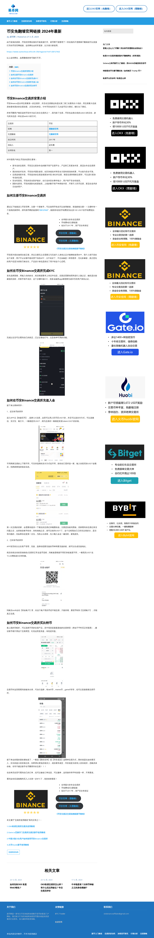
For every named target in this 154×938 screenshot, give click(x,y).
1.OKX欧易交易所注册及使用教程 (21, 826)
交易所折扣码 (26, 21)
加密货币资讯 (41, 21)
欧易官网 (58, 922)
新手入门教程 (12, 21)
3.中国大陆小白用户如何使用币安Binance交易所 (27, 838)
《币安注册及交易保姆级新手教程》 (71, 248)
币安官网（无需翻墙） (69, 240)
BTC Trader (60, 913)
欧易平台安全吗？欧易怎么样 (114, 78)
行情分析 (53, 21)
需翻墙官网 (53, 129)
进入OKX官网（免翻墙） (99, 8)
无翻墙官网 (53, 134)
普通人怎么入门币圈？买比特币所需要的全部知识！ (123, 48)
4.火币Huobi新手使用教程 (18, 844)
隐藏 (16, 67)
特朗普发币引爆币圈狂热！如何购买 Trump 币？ (122, 71)
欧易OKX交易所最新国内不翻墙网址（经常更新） (122, 56)
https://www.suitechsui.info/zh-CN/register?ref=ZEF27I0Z (33, 51)
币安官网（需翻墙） (68, 233)
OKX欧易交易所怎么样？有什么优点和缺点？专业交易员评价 (52, 887)
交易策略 (64, 21)
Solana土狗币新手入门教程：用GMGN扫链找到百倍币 (124, 63)
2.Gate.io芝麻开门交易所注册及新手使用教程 (26, 832)
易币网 (12, 37)
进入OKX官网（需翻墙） (131, 8)
